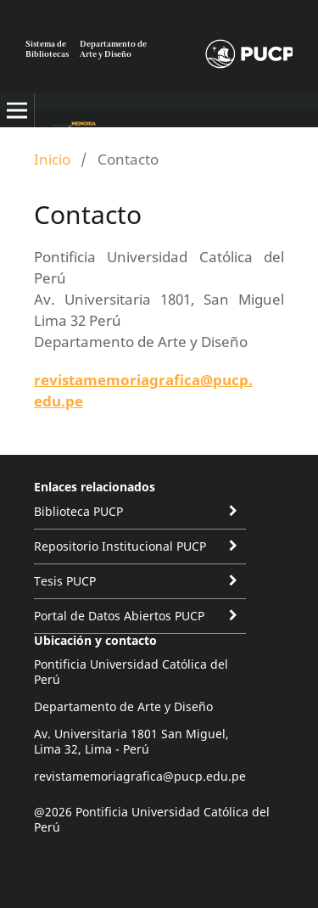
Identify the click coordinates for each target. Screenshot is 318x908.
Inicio (52, 159)
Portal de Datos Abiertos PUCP (119, 616)
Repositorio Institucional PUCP (120, 546)
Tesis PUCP (65, 581)
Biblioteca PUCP (78, 511)
